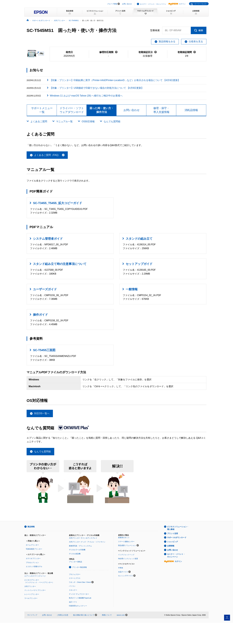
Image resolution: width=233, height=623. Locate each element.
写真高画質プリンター (34, 549)
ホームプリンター (32, 545)
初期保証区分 (147, 52)
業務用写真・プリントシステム (80, 546)
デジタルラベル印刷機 (77, 550)
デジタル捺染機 (74, 554)
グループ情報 (112, 4)
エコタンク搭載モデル (34, 566)
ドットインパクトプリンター (35, 590)
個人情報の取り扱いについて (85, 615)
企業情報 (170, 546)
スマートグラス (74, 578)
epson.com (121, 615)
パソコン (72, 586)
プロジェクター (74, 574)
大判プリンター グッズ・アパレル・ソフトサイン (87, 542)
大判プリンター (30, 586)
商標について (107, 615)
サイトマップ (32, 615)
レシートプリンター (31, 594)
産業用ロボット (124, 538)
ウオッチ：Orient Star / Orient (80, 582)
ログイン (177, 4)
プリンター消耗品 (75, 562)
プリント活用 (172, 533)
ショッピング (172, 542)
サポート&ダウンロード (176, 538)
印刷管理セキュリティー (78, 606)
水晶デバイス (123, 572)
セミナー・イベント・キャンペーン (153, 4)
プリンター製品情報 (79, 567)
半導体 (120, 568)
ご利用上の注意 (62, 615)
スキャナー (73, 590)
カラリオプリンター (33, 558)
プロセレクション (32, 562)
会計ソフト (73, 602)
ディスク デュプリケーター (79, 594)
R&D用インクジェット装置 (128, 559)
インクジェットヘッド (126, 555)
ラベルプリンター (30, 598)
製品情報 (31, 527)
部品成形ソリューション (127, 545)
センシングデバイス (125, 576)
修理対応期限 (108, 52)
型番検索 (155, 30)
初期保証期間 (187, 52)
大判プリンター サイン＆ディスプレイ (83, 538)
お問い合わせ (127, 4)
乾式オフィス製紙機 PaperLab (80, 598)
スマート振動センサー (126, 542)
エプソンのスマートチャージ (35, 576)
